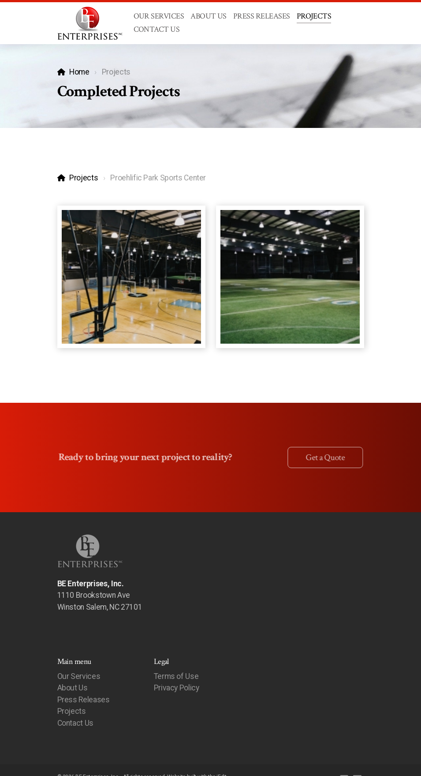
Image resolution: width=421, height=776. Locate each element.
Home (79, 71)
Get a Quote (323, 457)
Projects (83, 177)
